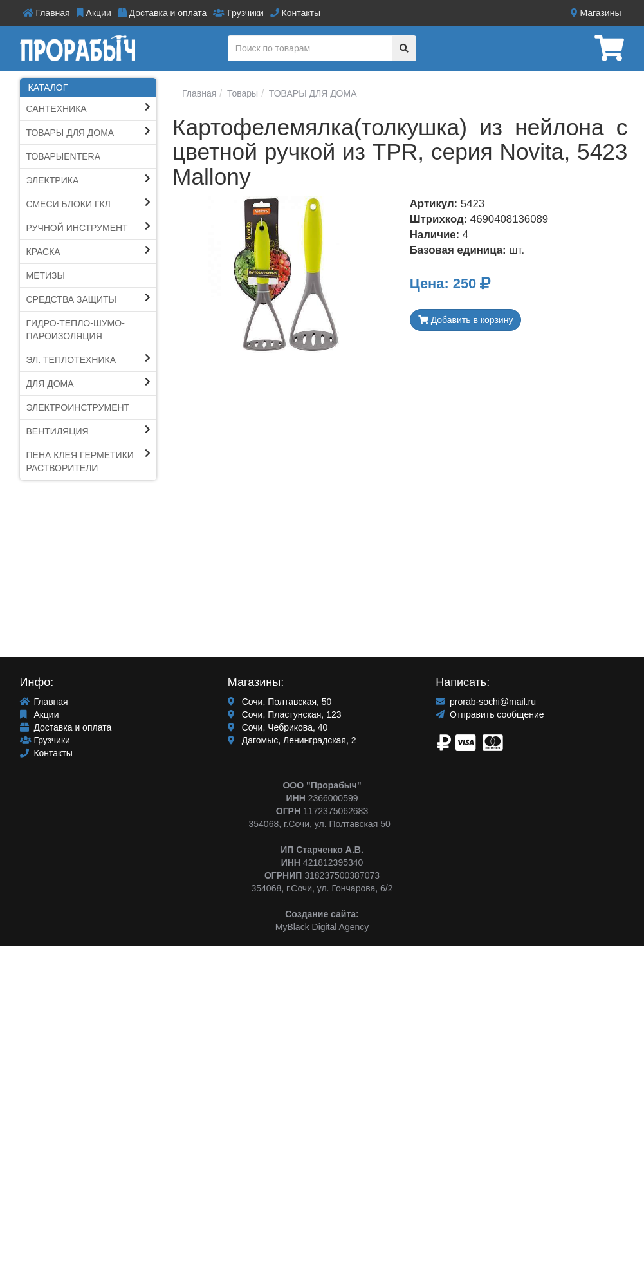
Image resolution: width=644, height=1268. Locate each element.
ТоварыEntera (63, 156)
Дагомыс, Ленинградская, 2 (292, 740)
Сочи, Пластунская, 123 (285, 714)
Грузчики (238, 13)
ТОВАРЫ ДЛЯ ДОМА (70, 132)
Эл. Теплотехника (71, 360)
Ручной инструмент (77, 228)
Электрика (52, 180)
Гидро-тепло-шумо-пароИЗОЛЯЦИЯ (75, 329)
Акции (94, 13)
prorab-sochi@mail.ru (486, 701)
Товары (241, 93)
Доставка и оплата (162, 13)
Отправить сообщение (490, 714)
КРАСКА (43, 252)
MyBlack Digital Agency (322, 927)
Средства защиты (71, 299)
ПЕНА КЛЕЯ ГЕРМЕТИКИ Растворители (80, 461)
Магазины (596, 13)
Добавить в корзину (465, 320)
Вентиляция (57, 431)
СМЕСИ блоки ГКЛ (68, 204)
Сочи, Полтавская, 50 (280, 701)
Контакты (295, 13)
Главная (46, 13)
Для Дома (50, 383)
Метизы (45, 275)
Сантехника (56, 109)
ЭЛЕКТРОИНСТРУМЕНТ (78, 407)
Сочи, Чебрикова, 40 (277, 727)
